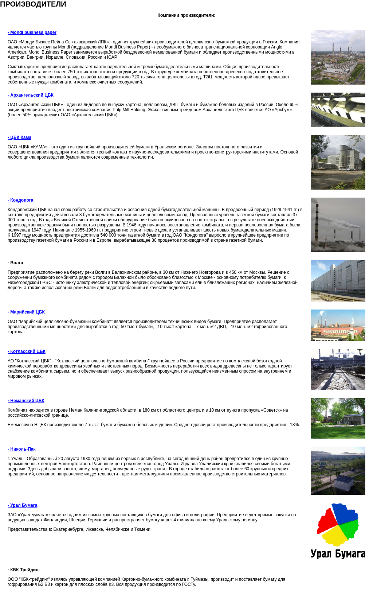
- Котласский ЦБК (27, 351)
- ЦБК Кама (19, 137)
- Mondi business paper (32, 32)
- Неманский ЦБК (26, 400)
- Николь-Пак (22, 449)
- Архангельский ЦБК (31, 95)
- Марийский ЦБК (26, 312)
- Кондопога (20, 200)
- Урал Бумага (22, 505)
